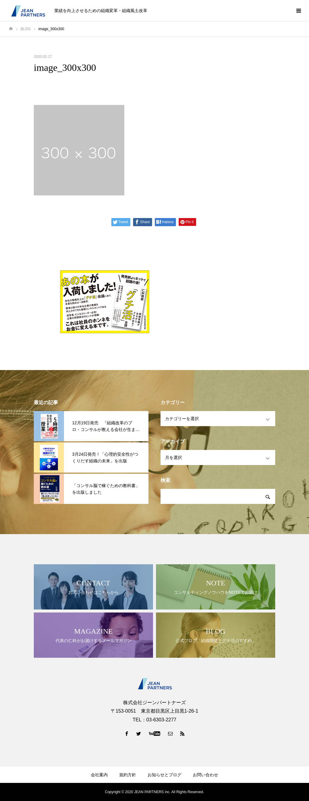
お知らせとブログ (164, 774)
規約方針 (127, 774)
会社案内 (99, 774)
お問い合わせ (205, 774)
